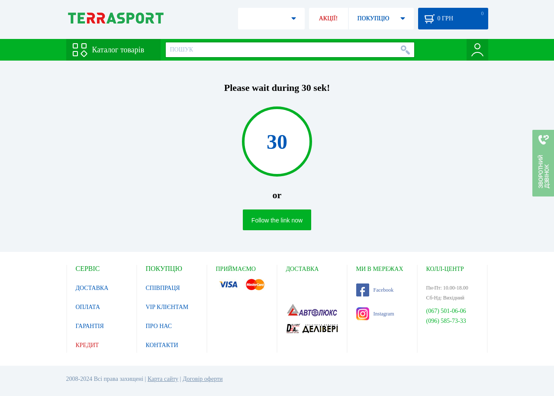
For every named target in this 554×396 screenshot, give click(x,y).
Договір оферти (203, 379)
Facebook (375, 289)
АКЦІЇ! (328, 18)
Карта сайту (163, 379)
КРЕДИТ (87, 345)
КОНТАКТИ (162, 345)
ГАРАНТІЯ (90, 326)
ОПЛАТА (88, 307)
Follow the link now (277, 220)
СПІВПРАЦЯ (163, 288)
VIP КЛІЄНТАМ (167, 307)
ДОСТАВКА (92, 288)
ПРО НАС (159, 326)
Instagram (375, 313)
